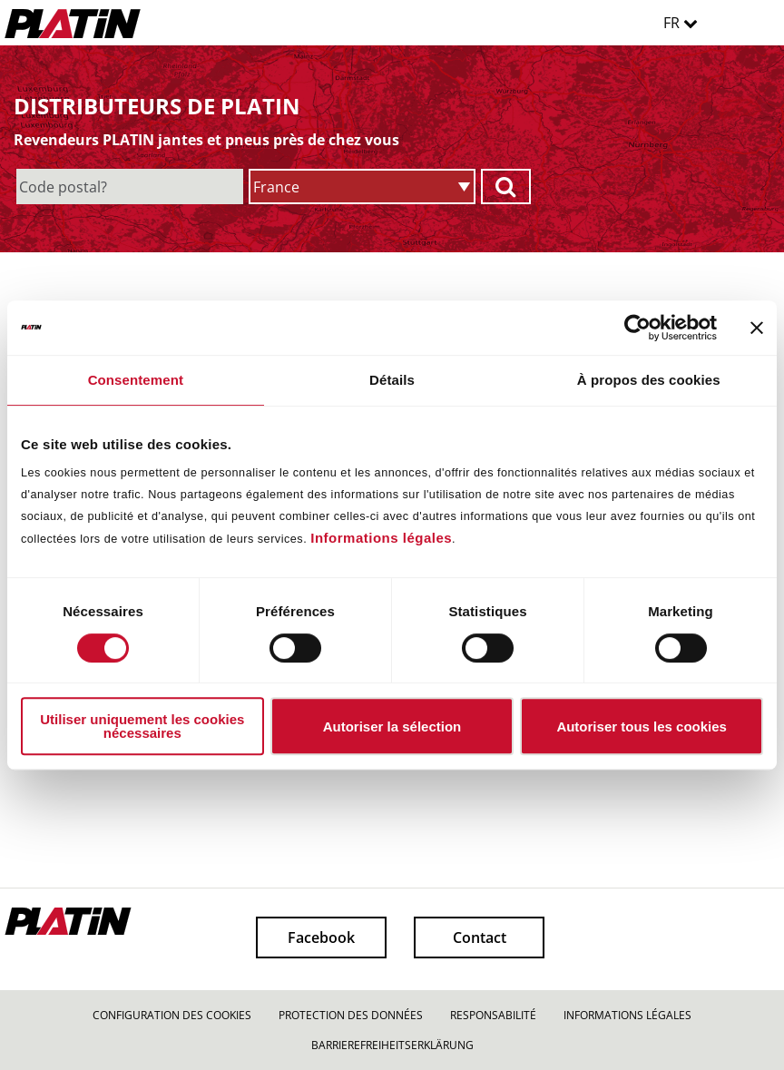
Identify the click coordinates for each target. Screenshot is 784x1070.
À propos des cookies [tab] (648, 380)
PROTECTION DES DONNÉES (351, 1015)
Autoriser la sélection (392, 726)
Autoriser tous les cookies (641, 726)
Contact (479, 937)
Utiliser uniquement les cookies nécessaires (142, 726)
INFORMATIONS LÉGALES (627, 1015)
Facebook (321, 937)
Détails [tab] (392, 380)
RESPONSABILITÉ (493, 1015)
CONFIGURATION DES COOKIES (172, 1015)
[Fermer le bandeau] (756, 327)
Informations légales (381, 537)
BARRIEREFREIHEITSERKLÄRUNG (392, 1045)
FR (680, 23)
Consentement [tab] (135, 380)
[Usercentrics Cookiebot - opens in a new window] (637, 327)
